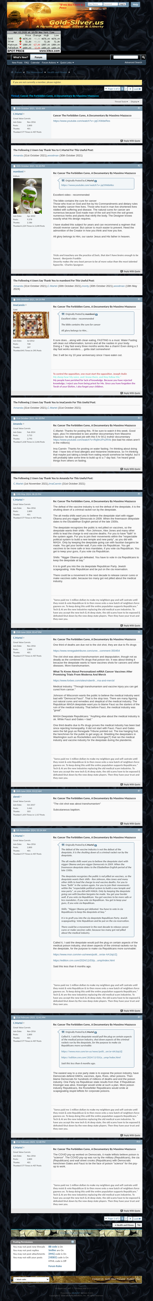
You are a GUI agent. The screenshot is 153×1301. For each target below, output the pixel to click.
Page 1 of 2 (114, 88)
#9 (139, 1017)
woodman (53, 155)
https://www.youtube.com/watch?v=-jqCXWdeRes (81, 120)
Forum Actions (49, 62)
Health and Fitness (57, 72)
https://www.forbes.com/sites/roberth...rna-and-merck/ (84, 680)
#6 (139, 632)
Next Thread (86, 1232)
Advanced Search (133, 62)
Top (138, 1225)
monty (85, 285)
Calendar (35, 62)
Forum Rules (55, 1266)
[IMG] (51, 1253)
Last (137, 88)
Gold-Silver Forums (115, 1278)
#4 (139, 418)
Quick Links (66, 62)
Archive (130, 1278)
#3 (139, 299)
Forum (38, 57)
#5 (139, 493)
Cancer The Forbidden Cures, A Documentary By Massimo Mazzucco (60, 96)
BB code (52, 1246)
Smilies (52, 1250)
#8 (139, 830)
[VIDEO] (52, 1257)
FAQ (27, 62)
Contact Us (98, 1278)
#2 (139, 165)
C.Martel (52, 285)
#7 (139, 790)
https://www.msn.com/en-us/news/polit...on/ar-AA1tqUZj (85, 954)
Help (135, 4)
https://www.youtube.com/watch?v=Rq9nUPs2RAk (82, 439)
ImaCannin (55, 483)
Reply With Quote (130, 141)
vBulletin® (76, 1293)
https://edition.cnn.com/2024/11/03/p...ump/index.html (84, 960)
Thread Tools (120, 101)
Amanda (18, 155)
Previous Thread (68, 1232)
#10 (138, 1141)
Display (134, 101)
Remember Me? (97, 9)
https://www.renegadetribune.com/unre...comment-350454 (86, 650)
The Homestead (34, 72)
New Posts (17, 62)
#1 (139, 108)
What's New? (20, 57)
